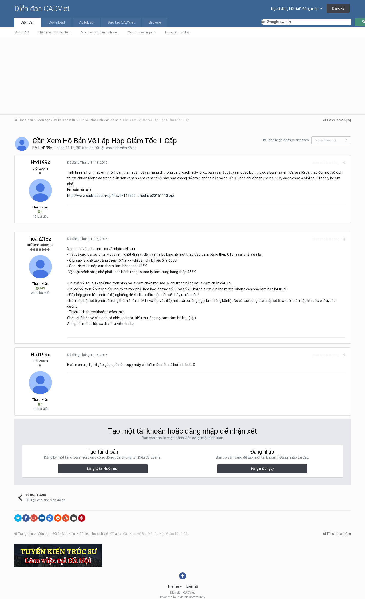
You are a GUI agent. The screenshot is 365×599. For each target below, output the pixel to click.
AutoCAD (22, 32)
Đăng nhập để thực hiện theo (287, 140)
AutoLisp (86, 22)
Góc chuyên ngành (141, 32)
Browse (155, 22)
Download (57, 22)
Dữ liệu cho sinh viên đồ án (116, 148)
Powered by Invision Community (182, 591)
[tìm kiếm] (306, 22)
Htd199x (45, 148)
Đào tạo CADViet (121, 22)
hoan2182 (40, 239)
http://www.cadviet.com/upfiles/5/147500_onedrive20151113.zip (119, 195)
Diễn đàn (28, 22)
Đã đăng (86, 162)
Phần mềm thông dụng (55, 32)
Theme (174, 581)
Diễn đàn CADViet (42, 8)
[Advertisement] (183, 76)
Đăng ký (338, 8)
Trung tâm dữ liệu (177, 32)
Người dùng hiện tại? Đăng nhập (296, 9)
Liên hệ (192, 581)
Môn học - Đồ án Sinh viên (100, 32)
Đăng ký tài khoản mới (102, 463)
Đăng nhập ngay (262, 463)
